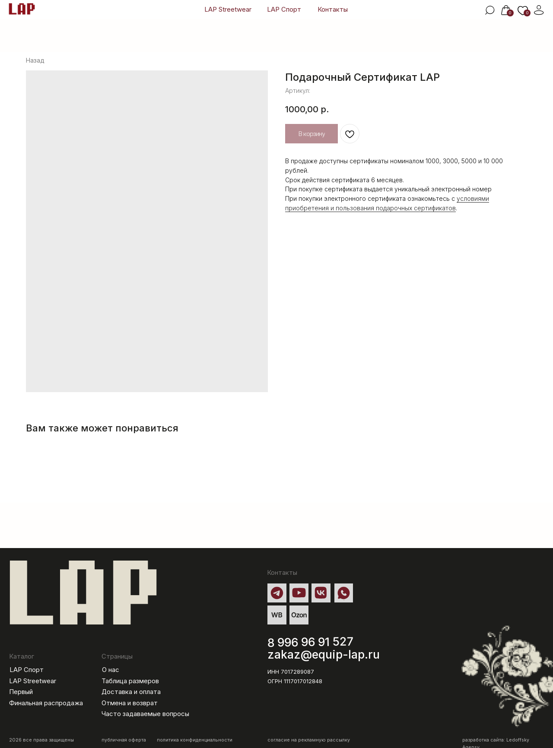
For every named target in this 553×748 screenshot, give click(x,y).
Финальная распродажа (46, 703)
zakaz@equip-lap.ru (323, 654)
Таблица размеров (130, 681)
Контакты (333, 9)
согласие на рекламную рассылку (308, 740)
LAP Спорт (284, 9)
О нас (110, 670)
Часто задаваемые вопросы (145, 714)
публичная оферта (124, 740)
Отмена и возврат (130, 703)
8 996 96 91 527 (310, 642)
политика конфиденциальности (194, 740)
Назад (35, 60)
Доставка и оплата (131, 692)
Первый (21, 692)
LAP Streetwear (227, 9)
